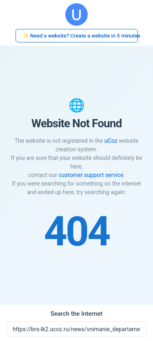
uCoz (111, 140)
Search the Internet (77, 313)
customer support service (90, 175)
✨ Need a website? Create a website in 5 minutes (80, 36)
